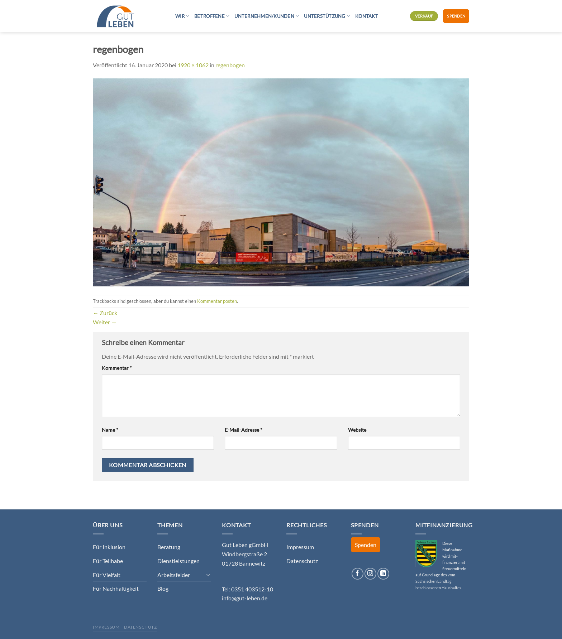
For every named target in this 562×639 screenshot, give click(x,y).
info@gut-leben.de (244, 598)
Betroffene (211, 16)
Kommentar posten (217, 301)
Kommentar (117, 368)
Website (357, 430)
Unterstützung (327, 16)
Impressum (300, 546)
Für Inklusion (109, 546)
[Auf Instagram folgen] (370, 574)
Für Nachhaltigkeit (116, 588)
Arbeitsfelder (173, 574)
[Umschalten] (208, 574)
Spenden (456, 16)
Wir (182, 16)
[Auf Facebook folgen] (357, 574)
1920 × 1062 (193, 65)
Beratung (168, 546)
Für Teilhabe (108, 560)
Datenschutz (302, 560)
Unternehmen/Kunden (266, 16)
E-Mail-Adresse (243, 430)
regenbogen (230, 65)
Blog (162, 588)
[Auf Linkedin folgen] (383, 574)
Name (110, 430)
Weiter (105, 322)
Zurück (105, 312)
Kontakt (366, 16)
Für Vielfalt (106, 574)
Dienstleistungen (178, 560)
